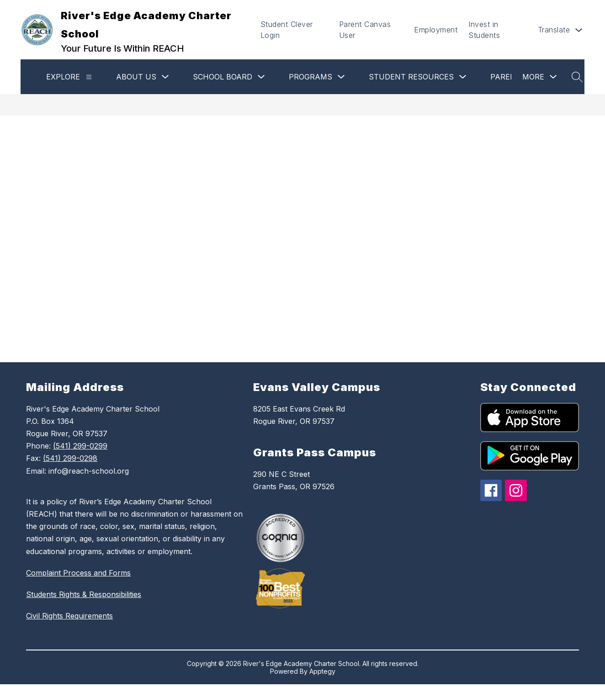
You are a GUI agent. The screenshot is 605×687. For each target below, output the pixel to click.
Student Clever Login (286, 30)
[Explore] (89, 77)
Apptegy (322, 671)
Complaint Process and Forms (78, 572)
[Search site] (577, 76)
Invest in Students (484, 30)
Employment (435, 29)
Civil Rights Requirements (69, 615)
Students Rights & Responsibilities (83, 594)
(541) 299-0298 (70, 458)
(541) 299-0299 (80, 445)
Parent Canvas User (365, 30)
